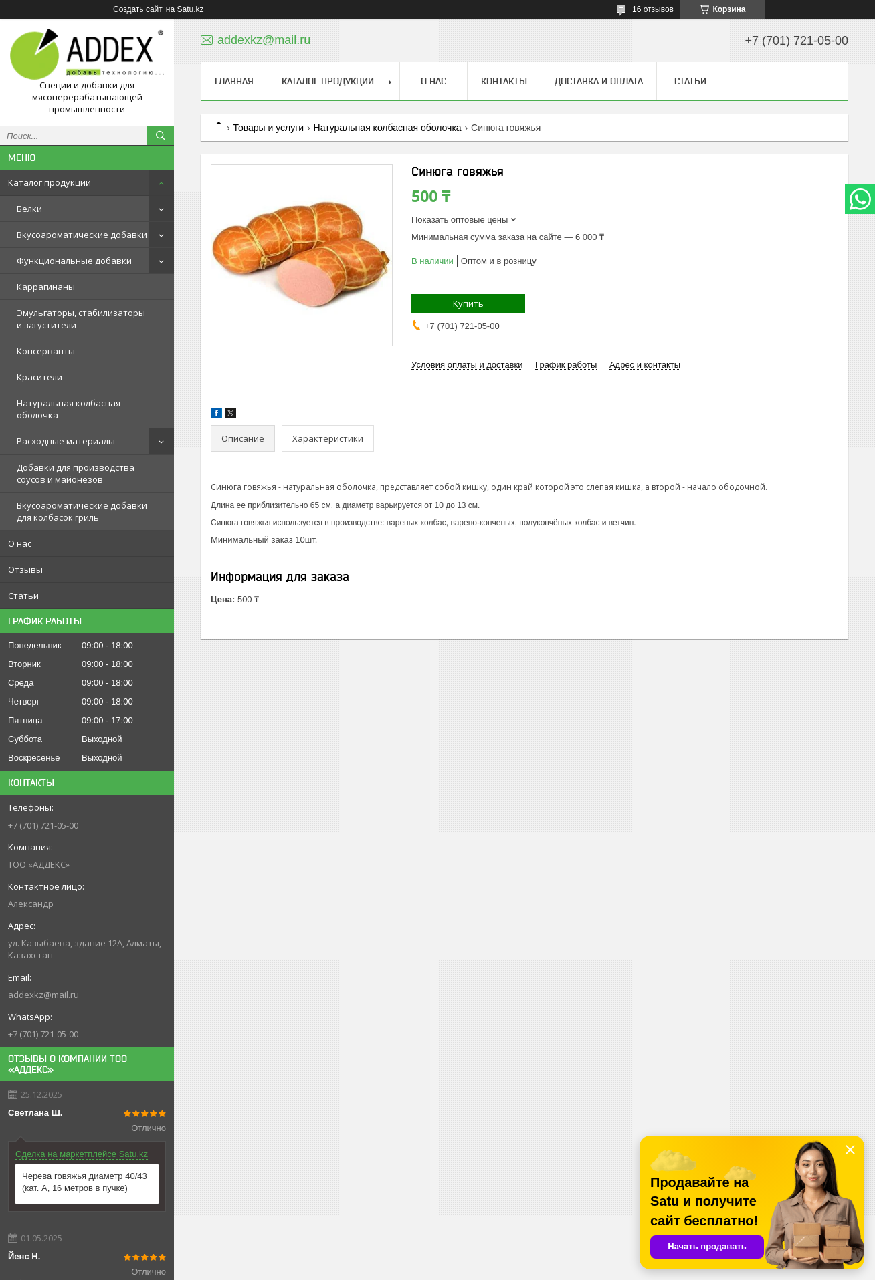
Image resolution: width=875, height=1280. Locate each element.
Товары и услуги (268, 127)
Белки (29, 209)
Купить (468, 303)
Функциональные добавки (74, 261)
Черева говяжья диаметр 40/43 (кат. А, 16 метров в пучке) (84, 1182)
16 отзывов (653, 9)
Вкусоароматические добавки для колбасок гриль (82, 511)
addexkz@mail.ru (43, 995)
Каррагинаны (46, 287)
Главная (234, 81)
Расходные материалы (66, 441)
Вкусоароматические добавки (82, 235)
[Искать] (160, 136)
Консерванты (46, 351)
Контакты (504, 81)
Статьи (23, 596)
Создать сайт (138, 9)
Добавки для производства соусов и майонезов (75, 473)
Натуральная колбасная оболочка (68, 409)
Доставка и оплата (599, 81)
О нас (19, 543)
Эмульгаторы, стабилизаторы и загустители (81, 319)
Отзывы (25, 569)
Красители (39, 377)
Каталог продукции (49, 182)
